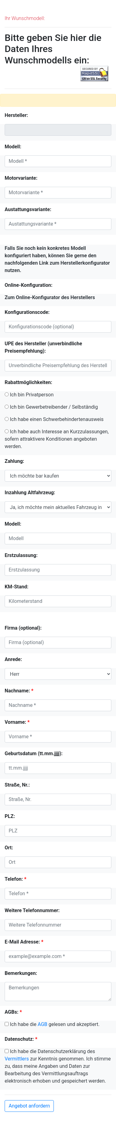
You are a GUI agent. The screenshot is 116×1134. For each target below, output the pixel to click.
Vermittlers (17, 1059)
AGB (42, 1024)
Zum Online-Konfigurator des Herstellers (50, 297)
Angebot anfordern (29, 1106)
